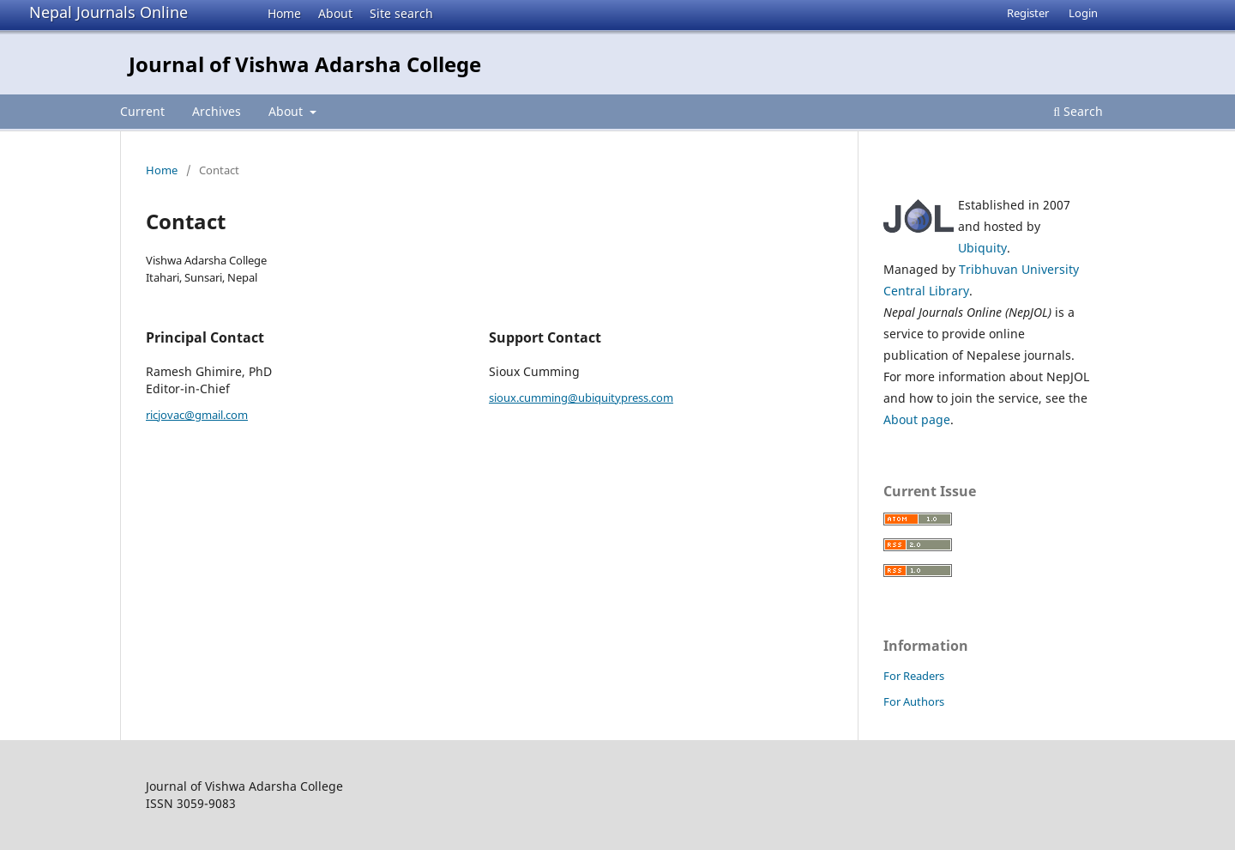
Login (1083, 13)
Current (142, 111)
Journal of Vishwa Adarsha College (305, 64)
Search (1078, 111)
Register (1028, 13)
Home (284, 13)
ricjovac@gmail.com (197, 414)
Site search (401, 13)
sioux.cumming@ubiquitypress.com (581, 397)
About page (916, 419)
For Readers (913, 675)
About (335, 13)
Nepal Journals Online (108, 12)
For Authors (913, 701)
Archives (216, 111)
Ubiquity (982, 248)
